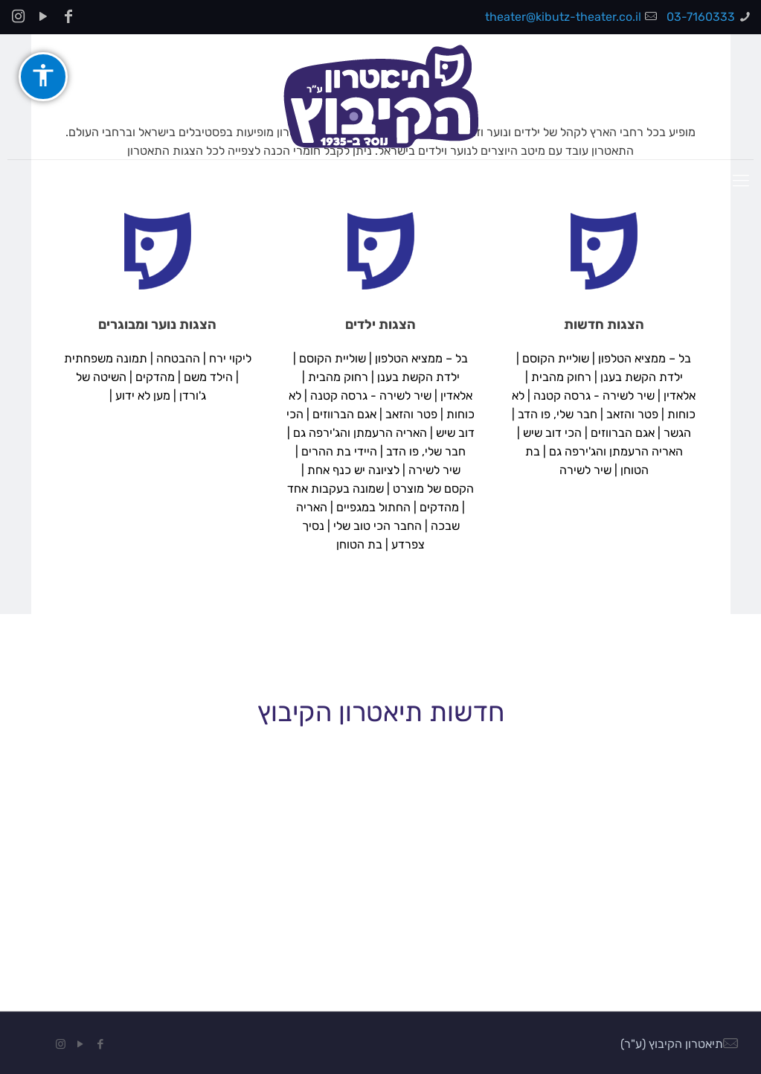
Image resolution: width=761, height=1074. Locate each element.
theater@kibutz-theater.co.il (563, 17)
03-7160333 (701, 17)
